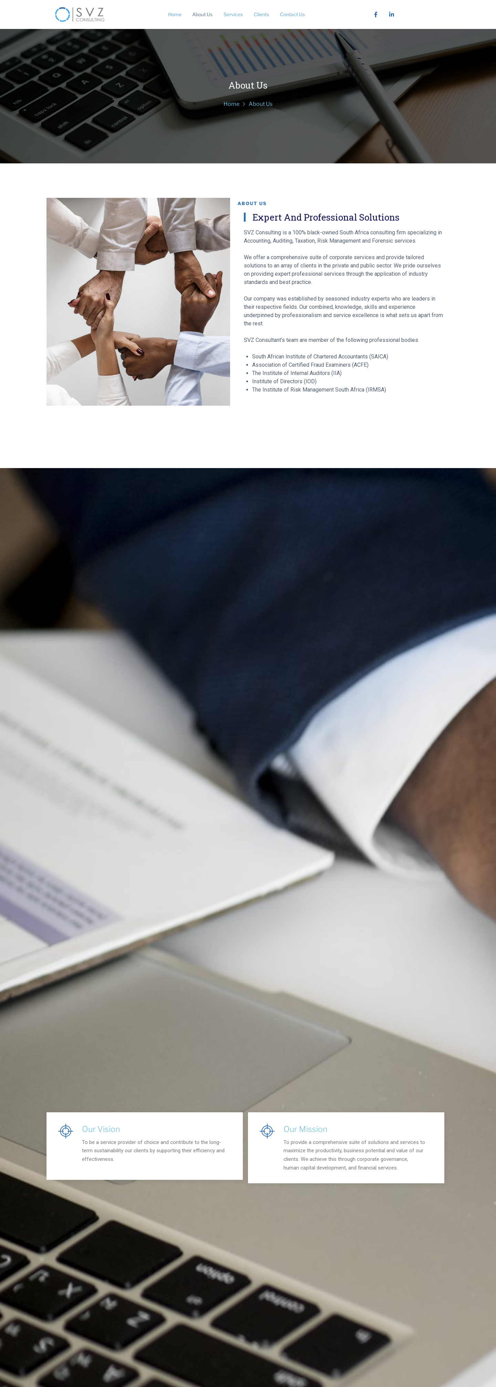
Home (173, 15)
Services (234, 15)
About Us (202, 15)
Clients (264, 15)
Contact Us (296, 15)
